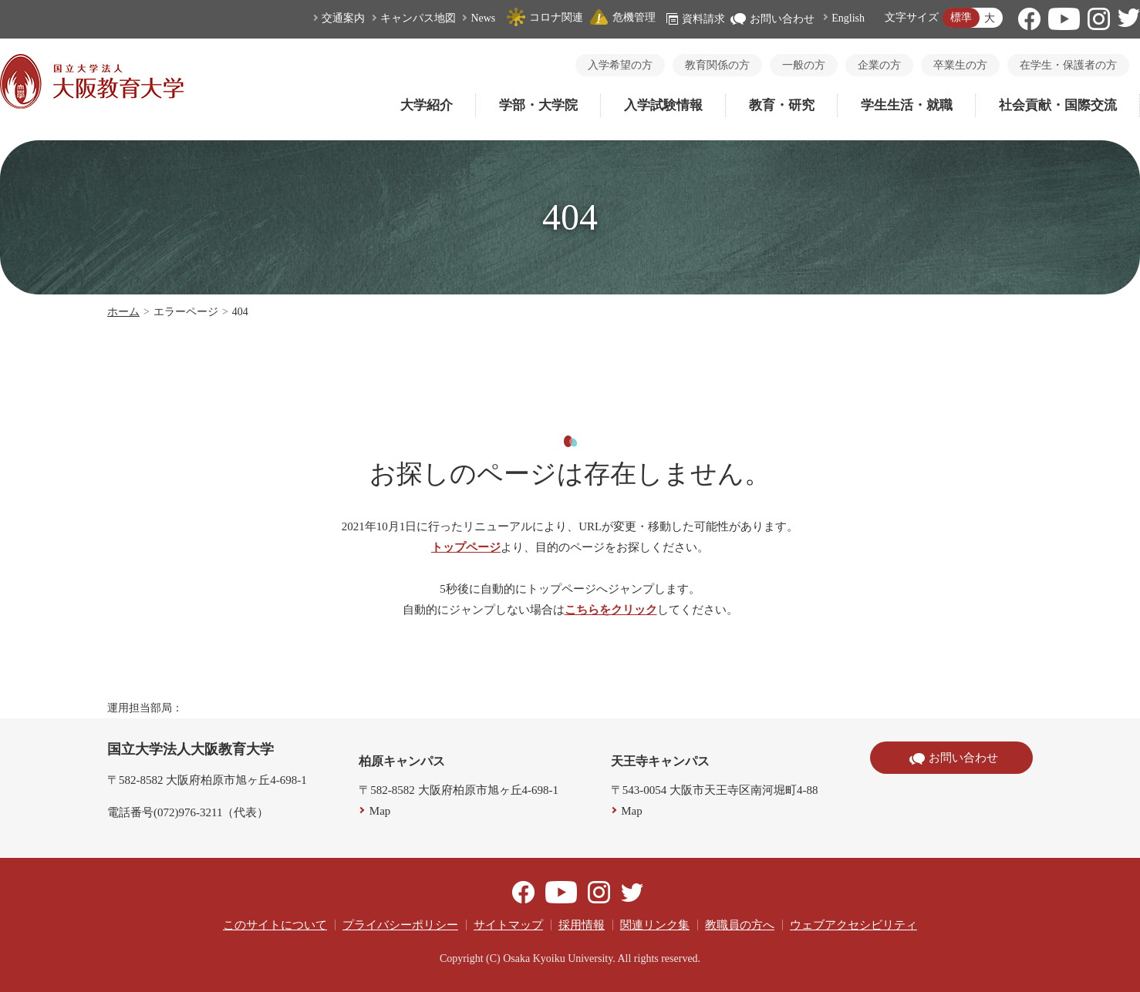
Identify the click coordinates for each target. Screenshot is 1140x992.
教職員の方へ (739, 925)
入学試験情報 (663, 105)
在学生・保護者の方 (1068, 65)
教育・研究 (782, 105)
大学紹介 (426, 105)
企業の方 (879, 65)
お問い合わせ (772, 19)
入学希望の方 (620, 65)
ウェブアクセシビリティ (853, 925)
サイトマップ (508, 925)
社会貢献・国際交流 (1058, 105)
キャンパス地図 (418, 18)
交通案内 (343, 18)
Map (380, 811)
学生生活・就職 (907, 105)
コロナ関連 (544, 17)
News (483, 18)
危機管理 (622, 17)
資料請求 (695, 19)
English (848, 18)
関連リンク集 (655, 925)
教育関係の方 (717, 65)
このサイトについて (275, 925)
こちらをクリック (611, 610)
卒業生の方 (960, 65)
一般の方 (803, 65)
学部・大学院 (538, 105)
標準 (961, 17)
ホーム (123, 312)
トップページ (466, 547)
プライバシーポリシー (400, 925)
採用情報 (581, 925)
